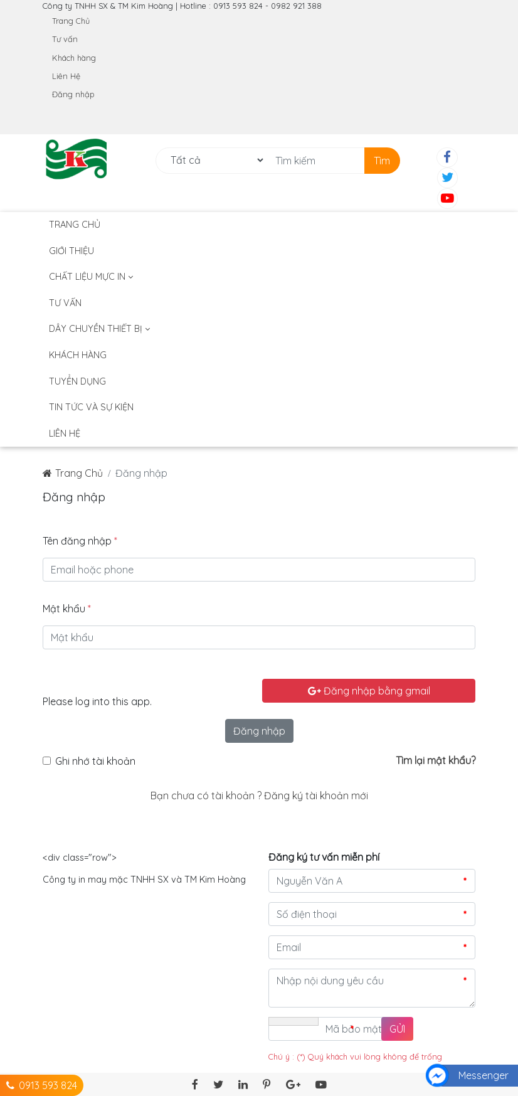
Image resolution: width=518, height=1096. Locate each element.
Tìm (382, 160)
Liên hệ (64, 433)
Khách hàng (74, 58)
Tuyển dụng (77, 381)
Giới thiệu (71, 251)
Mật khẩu (67, 608)
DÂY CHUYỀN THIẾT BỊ (99, 328)
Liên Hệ (66, 76)
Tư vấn (65, 39)
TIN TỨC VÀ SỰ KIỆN (91, 407)
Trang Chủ (71, 21)
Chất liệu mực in (91, 276)
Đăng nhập (73, 94)
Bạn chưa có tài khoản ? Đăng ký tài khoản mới (259, 795)
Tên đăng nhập (80, 541)
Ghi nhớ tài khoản (95, 761)
